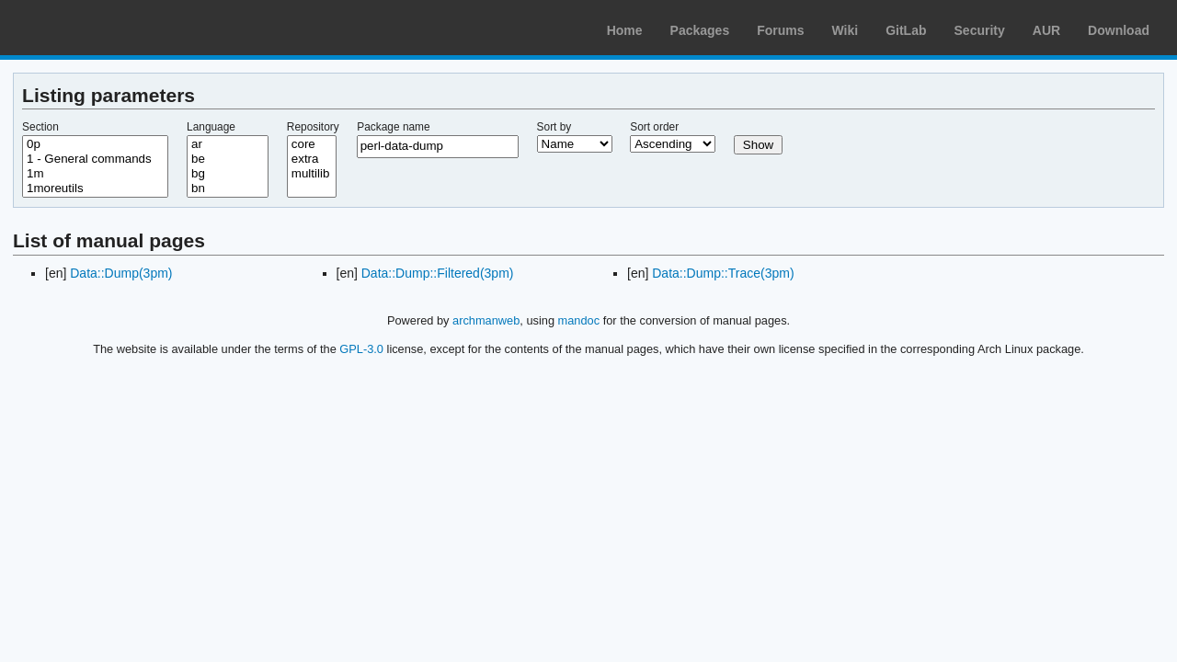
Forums (780, 30)
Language (211, 126)
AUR (1046, 30)
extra (312, 159)
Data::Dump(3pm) (121, 273)
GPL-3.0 (361, 349)
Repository (313, 126)
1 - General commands (95, 159)
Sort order (654, 126)
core (312, 144)
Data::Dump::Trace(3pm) (723, 273)
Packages (700, 30)
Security (979, 30)
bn (228, 188)
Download (1118, 30)
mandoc (579, 320)
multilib (312, 173)
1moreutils (95, 188)
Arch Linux (101, 27)
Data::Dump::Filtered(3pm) (437, 273)
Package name (393, 126)
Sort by (554, 126)
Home (625, 30)
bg (228, 173)
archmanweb (486, 320)
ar (228, 144)
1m (95, 173)
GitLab (906, 30)
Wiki (845, 30)
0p (95, 144)
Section (40, 126)
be (228, 159)
